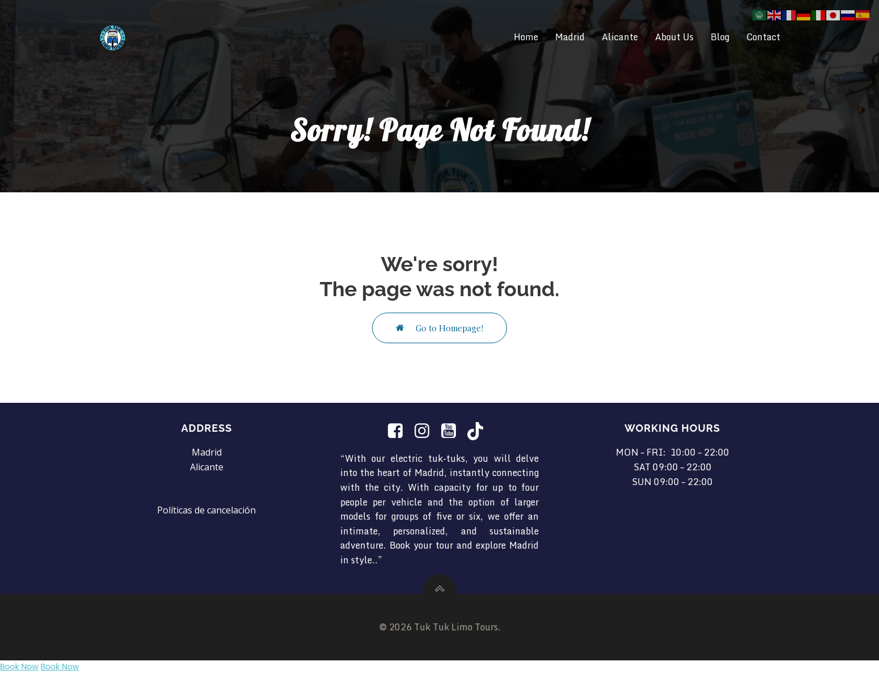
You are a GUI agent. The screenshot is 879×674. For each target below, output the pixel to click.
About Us (674, 37)
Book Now (19, 666)
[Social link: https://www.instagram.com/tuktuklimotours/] (426, 431)
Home (526, 37)
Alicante (620, 37)
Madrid (570, 37)
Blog (720, 37)
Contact (763, 37)
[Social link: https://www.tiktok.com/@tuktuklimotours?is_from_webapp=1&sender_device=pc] (479, 431)
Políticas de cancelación (206, 510)
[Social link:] (399, 431)
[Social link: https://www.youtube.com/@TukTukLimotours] (453, 431)
